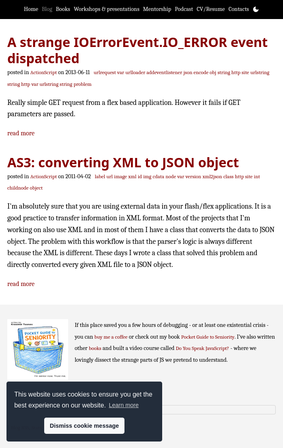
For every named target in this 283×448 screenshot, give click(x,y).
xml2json (212, 176)
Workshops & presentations (106, 9)
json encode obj (200, 72)
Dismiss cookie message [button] (84, 425)
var (120, 72)
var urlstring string (52, 84)
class (228, 176)
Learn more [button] (124, 405)
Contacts (239, 9)
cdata (158, 176)
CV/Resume (211, 9)
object (36, 188)
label (100, 176)
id (140, 176)
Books (63, 9)
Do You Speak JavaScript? (202, 348)
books (95, 348)
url (109, 176)
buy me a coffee (111, 337)
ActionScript (43, 72)
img (147, 176)
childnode (17, 188)
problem (82, 84)
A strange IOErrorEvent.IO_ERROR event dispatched (137, 50)
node (170, 176)
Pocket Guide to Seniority (208, 337)
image (120, 176)
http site (244, 176)
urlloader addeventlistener (153, 72)
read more (20, 133)
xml (132, 176)
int (257, 176)
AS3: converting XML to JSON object (123, 162)
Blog (47, 9)
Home (31, 9)
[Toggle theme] (256, 9)
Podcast (184, 9)
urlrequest (105, 72)
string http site (233, 72)
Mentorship (157, 9)
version (194, 176)
